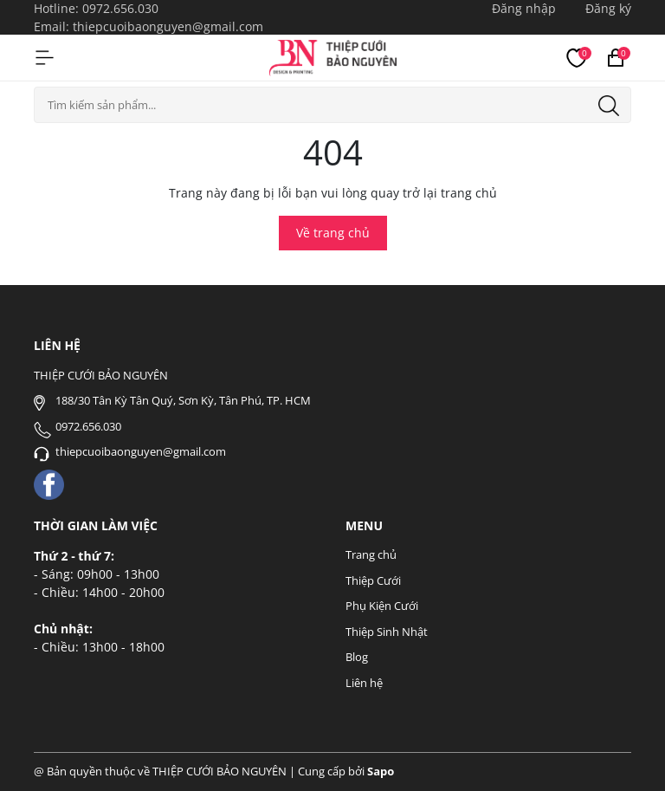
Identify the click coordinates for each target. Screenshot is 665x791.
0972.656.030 (120, 8)
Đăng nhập (524, 8)
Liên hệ (364, 683)
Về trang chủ (333, 232)
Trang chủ (371, 554)
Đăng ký (608, 8)
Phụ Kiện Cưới (381, 605)
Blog (356, 657)
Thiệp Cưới (373, 580)
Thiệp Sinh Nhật (386, 631)
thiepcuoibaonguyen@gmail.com (168, 26)
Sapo (380, 771)
